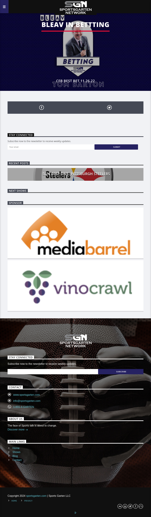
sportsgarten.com (36, 495)
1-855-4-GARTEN (23, 407)
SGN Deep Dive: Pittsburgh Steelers (76, 174)
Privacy (28, 501)
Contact (17, 460)
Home (16, 448)
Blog (15, 456)
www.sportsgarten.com (26, 394)
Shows (16, 452)
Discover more (18, 430)
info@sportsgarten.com (26, 400)
